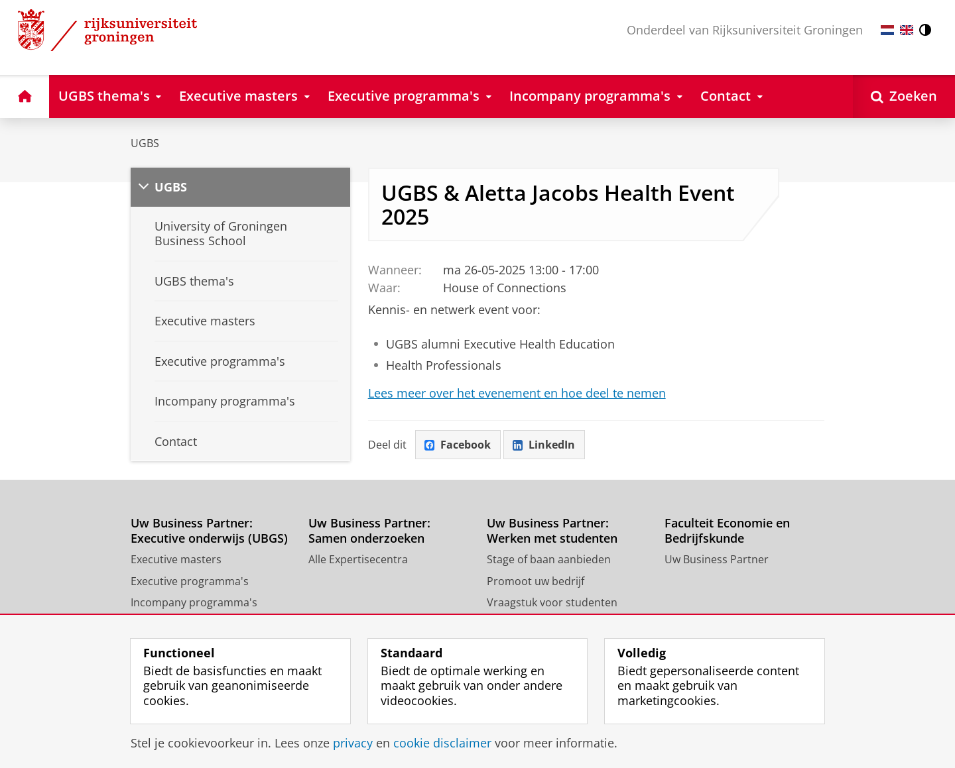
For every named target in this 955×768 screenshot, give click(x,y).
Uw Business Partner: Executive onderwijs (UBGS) (209, 530)
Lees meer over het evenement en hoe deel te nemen (517, 393)
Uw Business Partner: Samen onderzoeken (369, 530)
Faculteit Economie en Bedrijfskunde (727, 530)
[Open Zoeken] (904, 96)
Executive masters (176, 559)
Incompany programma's (194, 602)
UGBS (145, 143)
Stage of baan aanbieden (549, 559)
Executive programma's (190, 581)
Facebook (457, 444)
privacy (353, 743)
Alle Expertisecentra (358, 559)
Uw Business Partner (717, 559)
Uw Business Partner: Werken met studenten (552, 530)
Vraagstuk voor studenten (552, 602)
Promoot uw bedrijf (535, 581)
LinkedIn (544, 444)
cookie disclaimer (442, 743)
